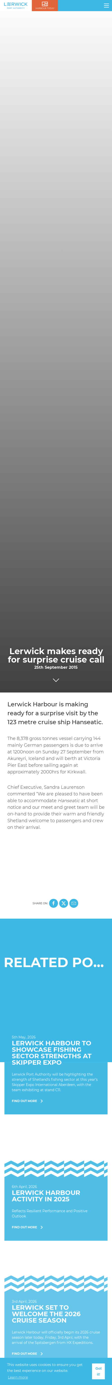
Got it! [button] (98, 1371)
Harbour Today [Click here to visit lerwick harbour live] (45, 8)
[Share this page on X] (63, 903)
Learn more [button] (18, 1377)
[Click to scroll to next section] (56, 679)
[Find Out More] (56, 1053)
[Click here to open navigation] (106, 5)
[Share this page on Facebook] (53, 903)
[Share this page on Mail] (73, 903)
